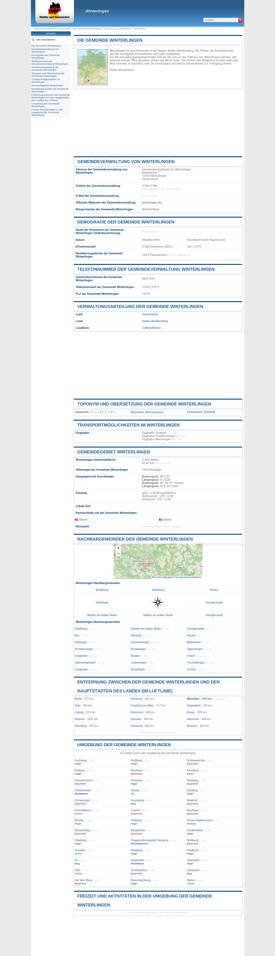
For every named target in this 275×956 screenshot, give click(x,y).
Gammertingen (140, 642)
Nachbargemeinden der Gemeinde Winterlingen (135, 539)
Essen (191, 712)
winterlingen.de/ (152, 202)
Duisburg (136, 725)
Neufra (214, 589)
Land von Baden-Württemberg (87, 28)
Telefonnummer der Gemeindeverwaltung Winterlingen (146, 269)
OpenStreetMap (182, 577)
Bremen (80, 719)
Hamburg (137, 698)
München (193, 698)
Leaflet (156, 577)
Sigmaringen (195, 649)
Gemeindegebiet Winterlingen (113, 451)
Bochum (192, 725)
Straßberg (102, 589)
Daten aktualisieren (122, 69)
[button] (118, 548)
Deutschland (150, 314)
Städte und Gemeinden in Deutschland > (53, 28)
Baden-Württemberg (155, 321)
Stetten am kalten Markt (102, 615)
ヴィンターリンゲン (103, 411)
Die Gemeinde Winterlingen (110, 40)
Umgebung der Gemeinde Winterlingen (124, 744)
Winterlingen (97, 11)
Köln (78, 705)
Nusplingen (138, 669)
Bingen (135, 655)
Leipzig (79, 712)
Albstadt (136, 635)
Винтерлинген (154, 412)
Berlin (78, 698)
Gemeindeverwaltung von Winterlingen (126, 161)
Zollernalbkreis (151, 327)
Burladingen (138, 649)
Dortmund (137, 712)
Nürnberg (81, 725)
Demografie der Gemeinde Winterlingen (126, 222)
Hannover (193, 719)
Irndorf (191, 655)
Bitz (77, 635)
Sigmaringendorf (85, 662)
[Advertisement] (158, 123)
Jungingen (81, 669)
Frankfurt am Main (142, 705)
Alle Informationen (45, 39)
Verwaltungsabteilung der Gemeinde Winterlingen (140, 306)
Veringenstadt (214, 602)
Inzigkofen (81, 655)
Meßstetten (194, 642)
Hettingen (81, 642)
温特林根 (209, 411)
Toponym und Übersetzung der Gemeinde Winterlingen (144, 404)
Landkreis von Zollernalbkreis (117, 28)
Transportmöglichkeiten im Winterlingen (128, 425)
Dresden (136, 719)
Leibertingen (138, 662)
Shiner (81, 519)
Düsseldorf (193, 705)
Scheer (191, 669)
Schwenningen (84, 649)
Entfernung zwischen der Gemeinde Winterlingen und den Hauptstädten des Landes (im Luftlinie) (50, 98)
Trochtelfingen (196, 662)
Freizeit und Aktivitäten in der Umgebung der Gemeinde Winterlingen (47, 112)
